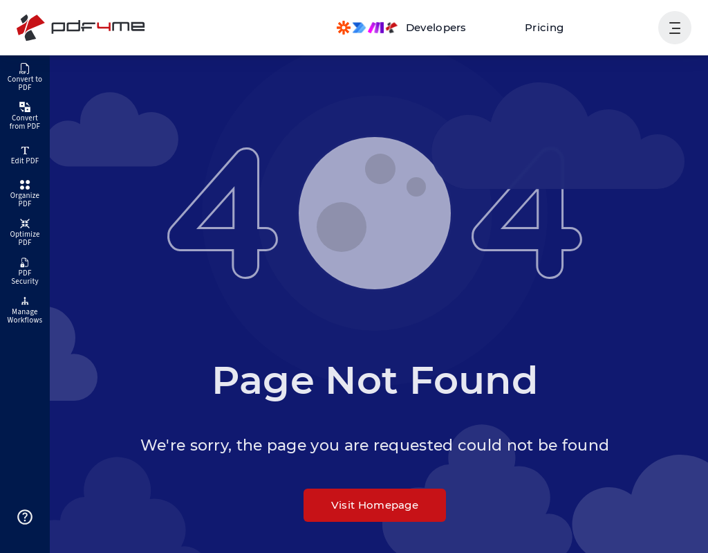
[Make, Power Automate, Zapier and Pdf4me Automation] (401, 27)
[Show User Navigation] (674, 27)
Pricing (544, 27)
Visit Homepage (374, 504)
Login (626, 27)
